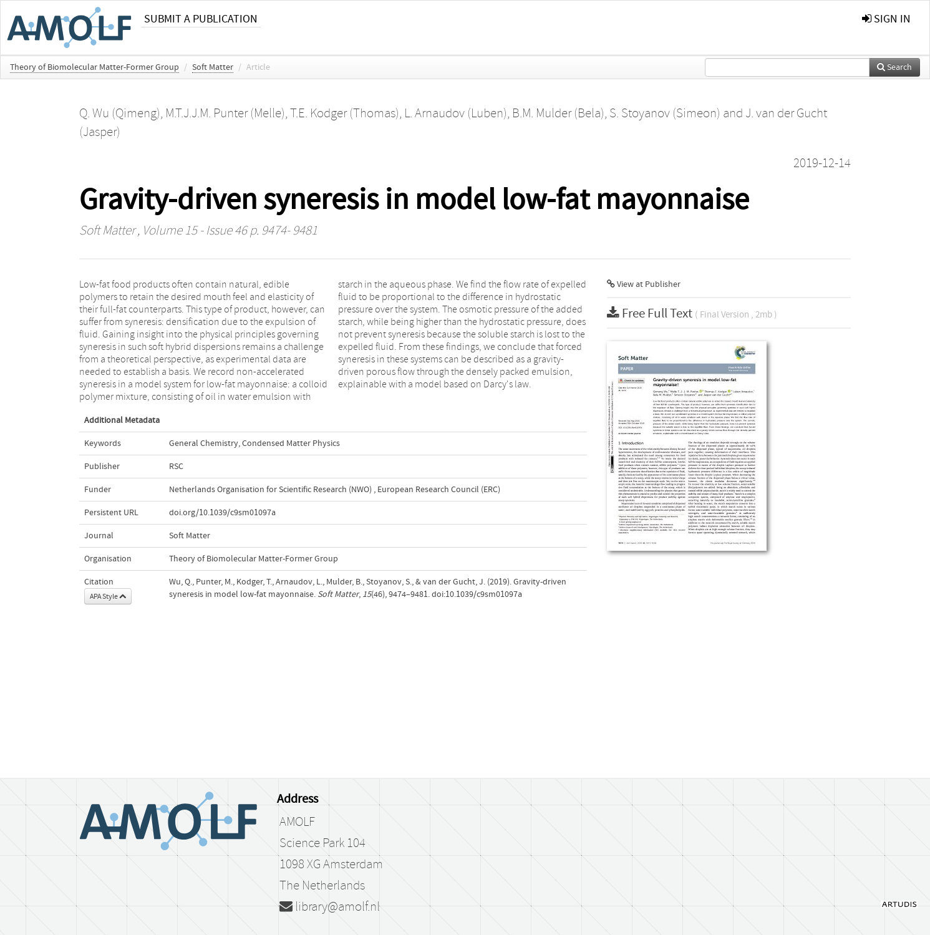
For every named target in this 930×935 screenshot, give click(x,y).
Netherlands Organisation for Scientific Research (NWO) (270, 490)
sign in (886, 19)
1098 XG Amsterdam (331, 864)
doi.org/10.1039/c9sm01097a (222, 513)
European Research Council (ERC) (438, 490)
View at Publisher (644, 284)
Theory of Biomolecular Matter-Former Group (94, 67)
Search (894, 67)
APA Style (108, 596)
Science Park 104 (322, 843)
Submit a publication (201, 19)
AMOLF (297, 822)
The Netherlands (322, 885)
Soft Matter (212, 67)
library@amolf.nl (329, 906)
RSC (176, 467)
